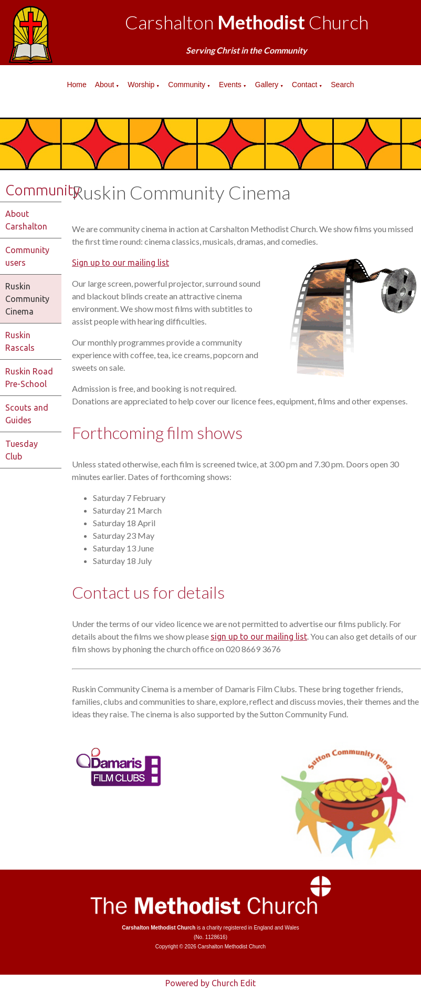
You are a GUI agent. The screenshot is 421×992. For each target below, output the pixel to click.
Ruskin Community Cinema (27, 298)
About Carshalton (26, 220)
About (104, 84)
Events (230, 84)
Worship (141, 84)
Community (186, 84)
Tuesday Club (21, 450)
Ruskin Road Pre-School (29, 378)
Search (342, 84)
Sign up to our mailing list (120, 262)
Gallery (266, 84)
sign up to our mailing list (258, 636)
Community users (27, 256)
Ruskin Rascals (20, 341)
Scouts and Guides (26, 414)
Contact (304, 84)
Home (76, 84)
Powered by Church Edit (210, 983)
